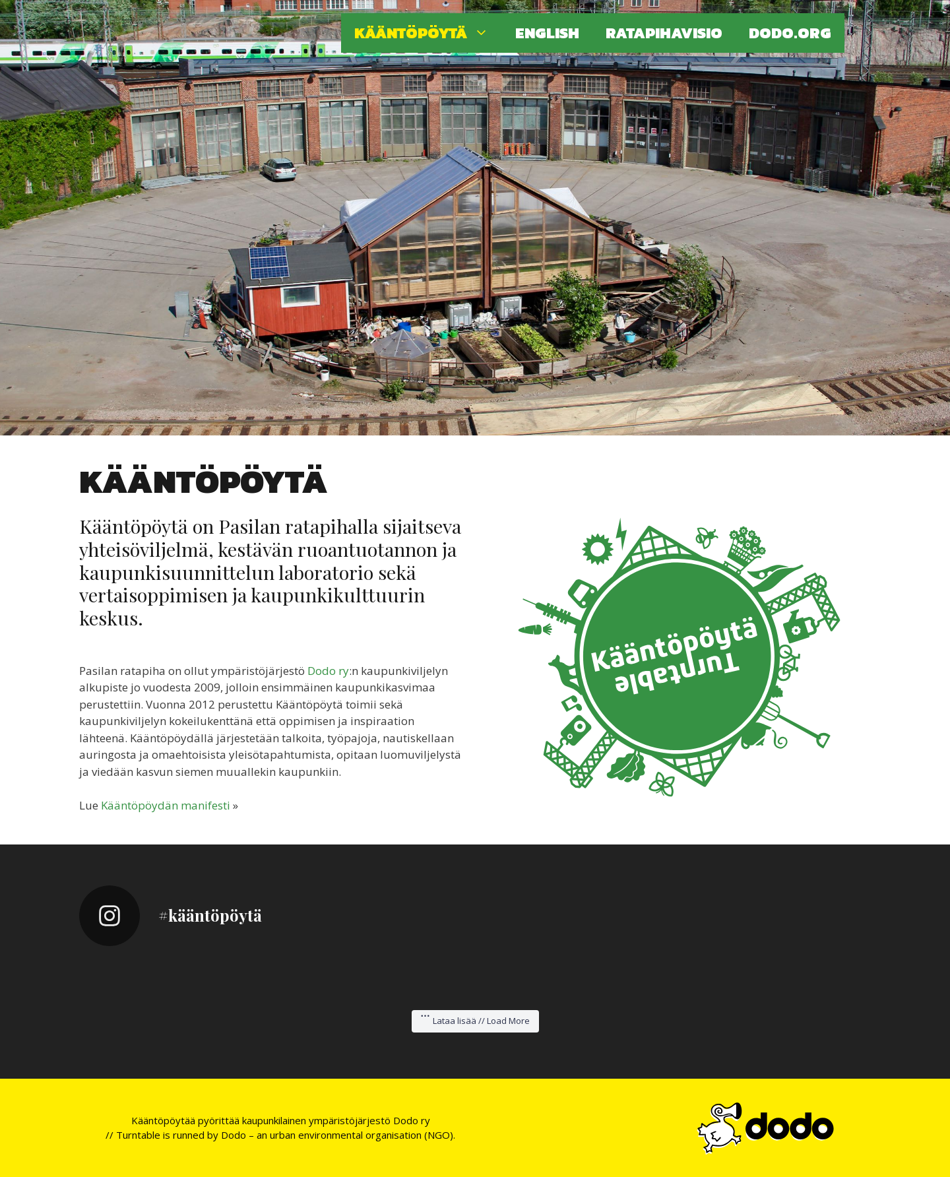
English (547, 33)
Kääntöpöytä (428, 33)
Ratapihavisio (664, 33)
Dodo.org (790, 33)
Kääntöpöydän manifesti (165, 805)
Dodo (233, 1134)
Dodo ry (328, 670)
